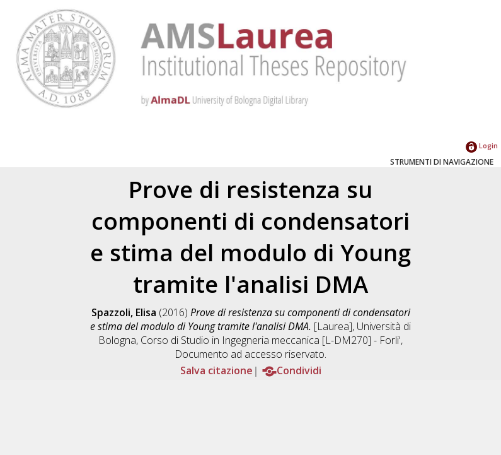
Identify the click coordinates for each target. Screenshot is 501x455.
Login (482, 145)
